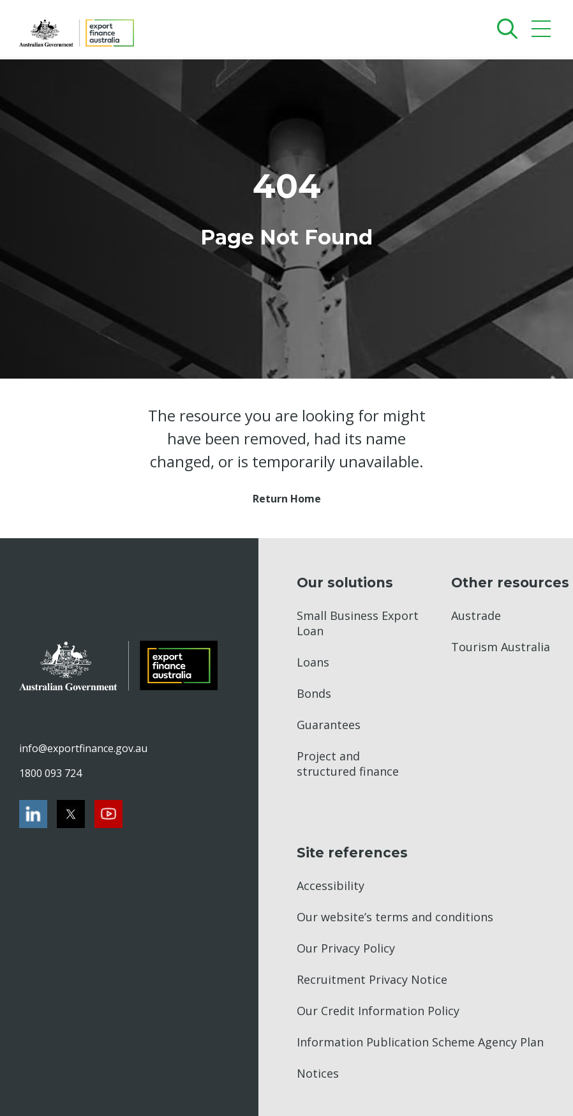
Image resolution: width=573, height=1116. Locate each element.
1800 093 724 (50, 773)
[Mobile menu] (543, 31)
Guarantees (329, 724)
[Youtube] (108, 814)
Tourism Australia (500, 646)
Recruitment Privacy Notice (372, 979)
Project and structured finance (348, 763)
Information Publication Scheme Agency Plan (420, 1042)
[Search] (504, 28)
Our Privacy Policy (346, 948)
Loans (313, 662)
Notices (318, 1073)
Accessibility (330, 885)
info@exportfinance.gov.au (83, 748)
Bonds (314, 693)
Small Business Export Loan (358, 623)
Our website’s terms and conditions (395, 916)
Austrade (476, 615)
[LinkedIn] (33, 814)
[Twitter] (71, 814)
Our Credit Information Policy (378, 1010)
